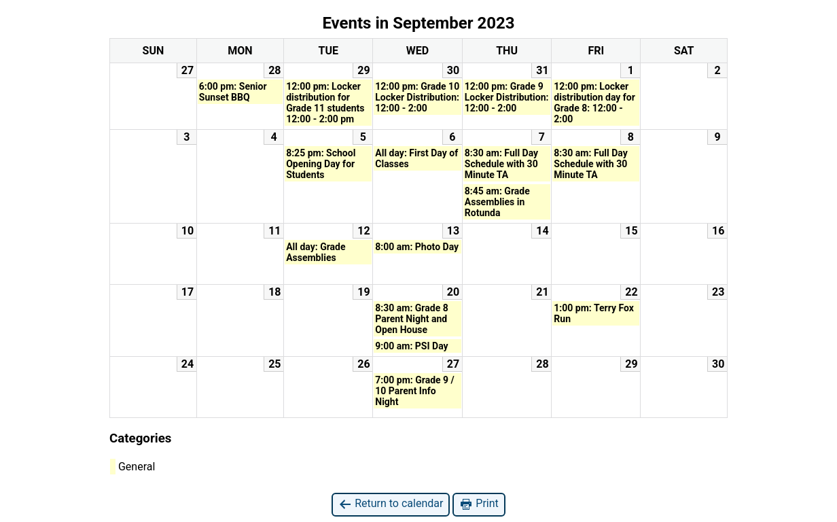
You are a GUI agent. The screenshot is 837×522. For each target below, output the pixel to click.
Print (478, 504)
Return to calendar (390, 504)
